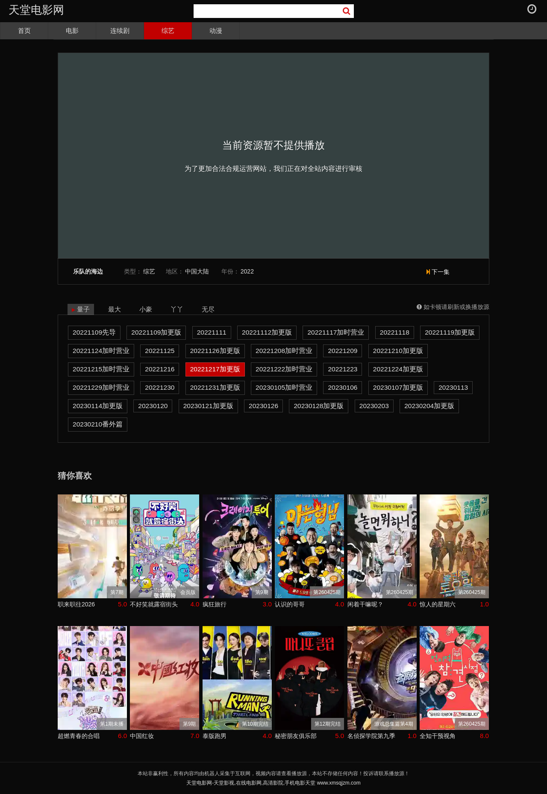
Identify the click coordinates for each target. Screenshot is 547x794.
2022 (247, 271)
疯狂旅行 (214, 604)
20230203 (374, 405)
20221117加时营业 (335, 332)
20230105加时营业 (284, 387)
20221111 (211, 332)
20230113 (453, 387)
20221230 (159, 387)
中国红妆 (142, 735)
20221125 (159, 350)
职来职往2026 (76, 604)
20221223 (342, 369)
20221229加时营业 (101, 387)
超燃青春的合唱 (79, 735)
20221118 (394, 332)
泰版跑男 (214, 735)
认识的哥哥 (290, 604)
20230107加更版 (398, 387)
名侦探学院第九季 (371, 735)
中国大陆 (197, 271)
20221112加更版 (267, 332)
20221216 (159, 369)
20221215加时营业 (101, 369)
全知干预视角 (438, 735)
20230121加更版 (208, 405)
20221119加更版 (450, 332)
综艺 (168, 30)
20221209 (342, 350)
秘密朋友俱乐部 (296, 735)
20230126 (263, 405)
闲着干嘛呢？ (365, 604)
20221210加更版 (398, 350)
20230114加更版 (98, 405)
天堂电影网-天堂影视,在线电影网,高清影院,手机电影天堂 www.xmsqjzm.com (273, 783)
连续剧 (119, 30)
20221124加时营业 (101, 350)
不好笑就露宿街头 (154, 604)
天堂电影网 (36, 9)
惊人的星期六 (438, 604)
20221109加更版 (156, 332)
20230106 (342, 387)
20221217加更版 (215, 369)
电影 (72, 30)
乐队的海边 (88, 271)
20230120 (153, 405)
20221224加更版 (398, 369)
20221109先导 (94, 332)
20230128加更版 (319, 405)
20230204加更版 (429, 405)
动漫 (215, 30)
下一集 (438, 271)
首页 (24, 30)
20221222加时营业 (284, 369)
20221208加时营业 (284, 350)
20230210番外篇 (98, 424)
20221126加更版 (215, 350)
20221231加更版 (215, 387)
